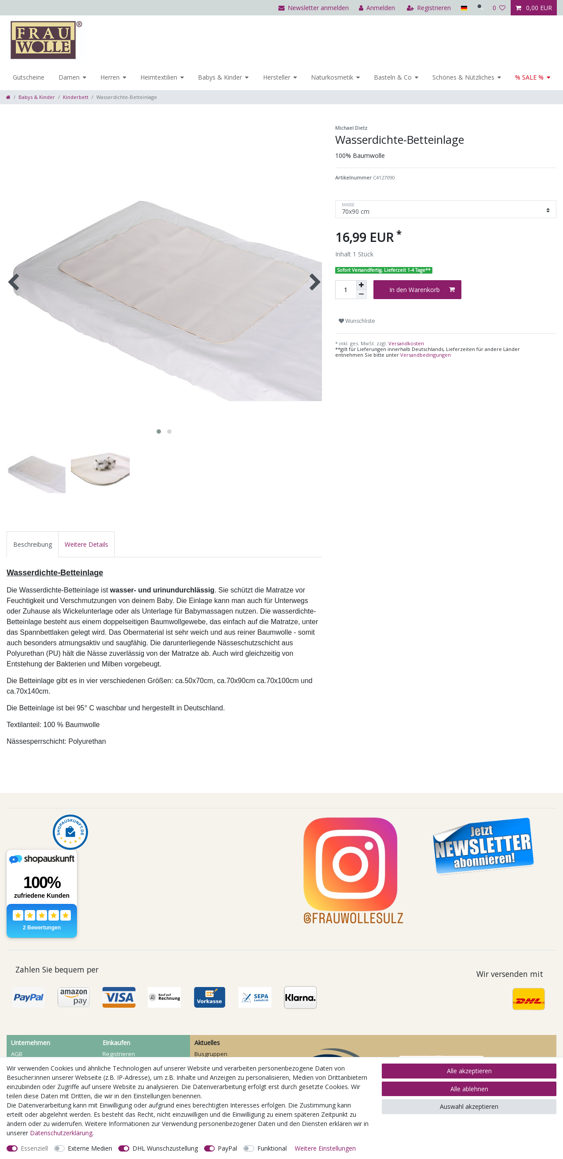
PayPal (227, 1148)
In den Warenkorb (422, 289)
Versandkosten (405, 343)
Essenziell (34, 1148)
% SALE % (529, 77)
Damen (69, 77)
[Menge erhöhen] (361, 285)
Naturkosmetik (332, 77)
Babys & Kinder (220, 77)
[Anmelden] (375, 7)
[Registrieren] (427, 7)
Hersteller (276, 77)
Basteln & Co (393, 77)
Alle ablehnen (469, 1089)
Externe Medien (90, 1148)
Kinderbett (75, 97)
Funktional (272, 1148)
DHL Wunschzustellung (165, 1148)
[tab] (32, 544)
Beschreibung (32, 544)
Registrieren (118, 1054)
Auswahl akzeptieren (469, 1106)
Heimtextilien (158, 77)
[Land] (461, 7)
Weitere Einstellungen (325, 1148)
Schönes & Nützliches (463, 77)
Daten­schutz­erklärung (61, 1133)
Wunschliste (357, 321)
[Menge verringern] (361, 294)
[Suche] (479, 7)
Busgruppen (210, 1054)
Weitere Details (86, 544)
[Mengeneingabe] (345, 289)
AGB (16, 1054)
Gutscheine (28, 77)
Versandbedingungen (425, 354)
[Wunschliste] (499, 7)
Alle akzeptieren (469, 1071)
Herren (110, 77)
